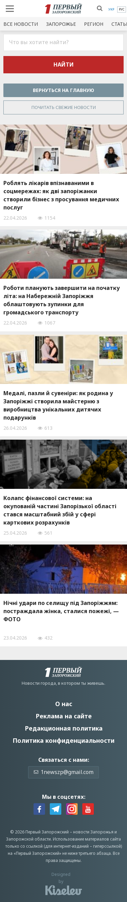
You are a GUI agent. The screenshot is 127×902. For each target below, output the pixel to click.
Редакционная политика (64, 728)
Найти (64, 64)
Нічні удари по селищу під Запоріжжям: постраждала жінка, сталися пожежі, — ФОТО (61, 611)
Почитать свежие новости (63, 107)
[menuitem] (111, 9)
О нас (63, 704)
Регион (93, 24)
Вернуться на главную (63, 90)
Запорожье (61, 24)
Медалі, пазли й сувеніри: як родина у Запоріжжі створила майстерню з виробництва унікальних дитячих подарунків (58, 405)
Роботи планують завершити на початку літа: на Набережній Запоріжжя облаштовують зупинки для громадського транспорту (61, 300)
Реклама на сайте (64, 716)
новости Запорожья (93, 832)
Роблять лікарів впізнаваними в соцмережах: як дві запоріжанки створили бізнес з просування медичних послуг (61, 195)
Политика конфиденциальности (63, 740)
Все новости (20, 24)
